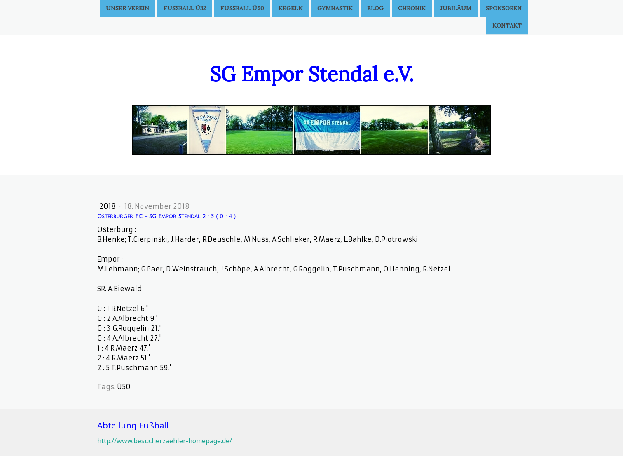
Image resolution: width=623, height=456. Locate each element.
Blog (375, 8)
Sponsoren (504, 8)
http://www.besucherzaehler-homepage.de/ (164, 440)
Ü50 (124, 387)
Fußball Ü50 (242, 8)
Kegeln (291, 8)
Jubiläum (455, 8)
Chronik (412, 8)
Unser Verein (127, 8)
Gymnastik (335, 8)
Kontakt (507, 26)
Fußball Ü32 (185, 8)
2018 (108, 206)
